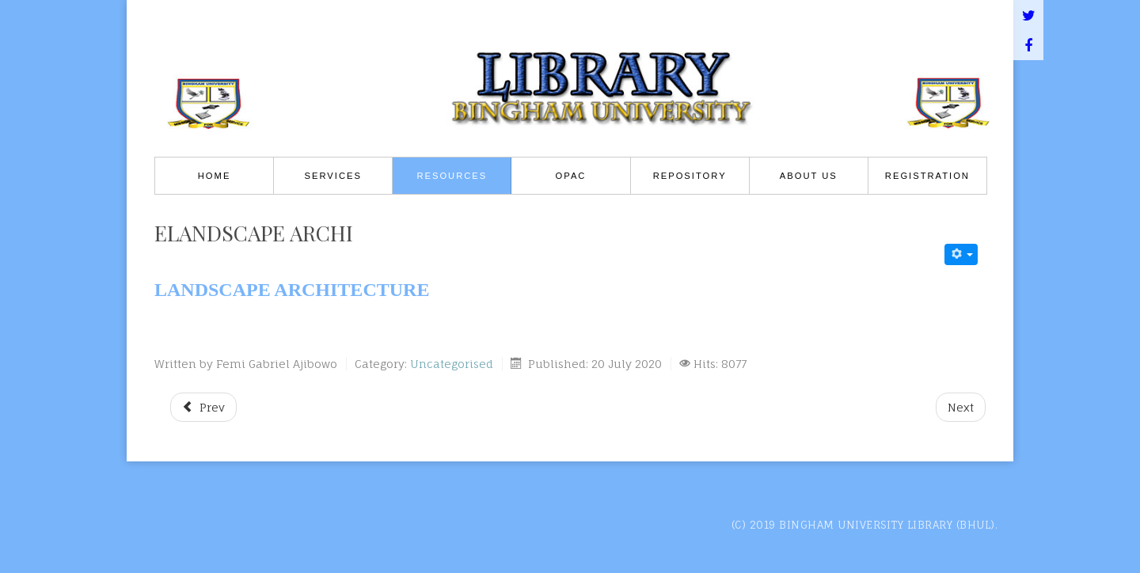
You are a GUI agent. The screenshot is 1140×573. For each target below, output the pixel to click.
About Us (809, 175)
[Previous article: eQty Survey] (203, 407)
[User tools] (961, 254)
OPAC (571, 175)
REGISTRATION (927, 175)
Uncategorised (451, 363)
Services (333, 175)
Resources (451, 175)
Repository (690, 175)
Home (214, 175)
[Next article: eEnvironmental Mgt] (961, 407)
